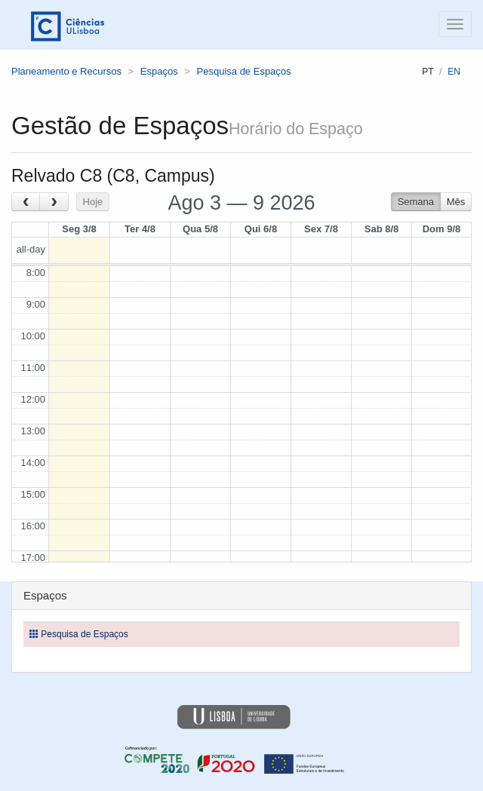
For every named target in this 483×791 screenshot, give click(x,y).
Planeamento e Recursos (66, 71)
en (454, 71)
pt (427, 71)
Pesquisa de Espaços (244, 71)
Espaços (159, 71)
